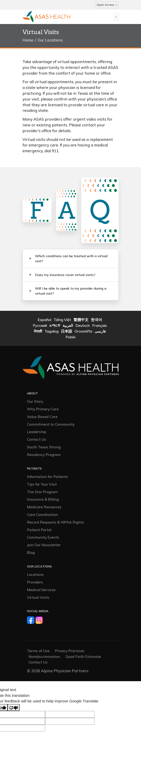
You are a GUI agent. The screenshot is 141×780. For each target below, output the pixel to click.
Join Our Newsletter (44, 546)
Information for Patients (47, 477)
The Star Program (42, 493)
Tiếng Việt (62, 321)
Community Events (43, 538)
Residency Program (44, 455)
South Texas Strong (44, 448)
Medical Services (41, 590)
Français (99, 326)
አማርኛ (54, 326)
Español (44, 321)
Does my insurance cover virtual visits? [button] (65, 275)
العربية (68, 326)
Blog (31, 553)
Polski (70, 338)
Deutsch (82, 326)
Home (28, 40)
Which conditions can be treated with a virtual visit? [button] (71, 258)
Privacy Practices (69, 652)
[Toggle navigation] (107, 4)
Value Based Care (42, 417)
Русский (40, 326)
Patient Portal (39, 531)
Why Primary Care (43, 410)
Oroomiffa (83, 332)
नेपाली (38, 332)
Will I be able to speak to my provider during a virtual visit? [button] (71, 292)
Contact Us (36, 440)
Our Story (35, 402)
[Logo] (46, 17)
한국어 (96, 321)
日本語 (66, 332)
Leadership (36, 433)
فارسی (100, 332)
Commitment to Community (51, 425)
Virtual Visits (38, 598)
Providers (35, 583)
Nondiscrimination (44, 657)
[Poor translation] (14, 708)
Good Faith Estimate (83, 657)
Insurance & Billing (43, 500)
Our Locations (50, 40)
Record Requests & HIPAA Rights (55, 523)
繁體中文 (81, 321)
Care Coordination (42, 515)
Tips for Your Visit (42, 485)
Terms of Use (38, 652)
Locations (35, 575)
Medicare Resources (44, 508)
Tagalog (51, 332)
